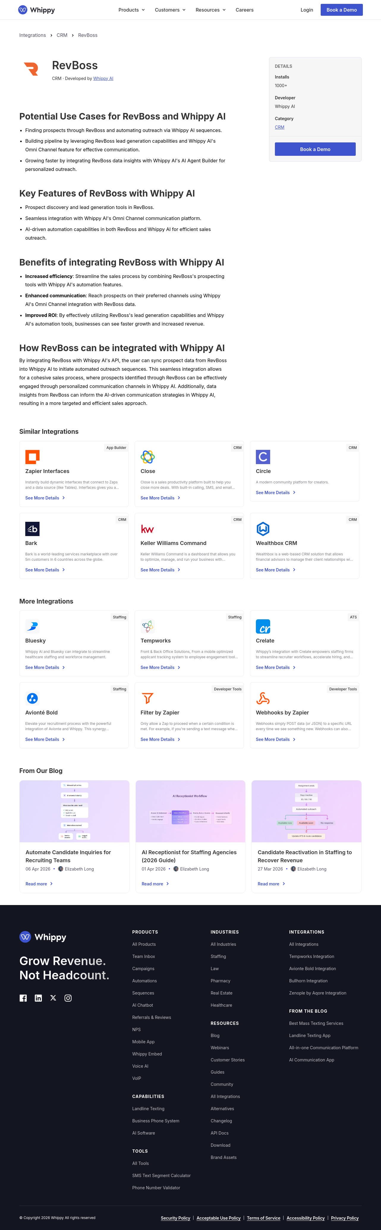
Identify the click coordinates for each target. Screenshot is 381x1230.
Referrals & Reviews (151, 1017)
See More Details (46, 498)
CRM (62, 35)
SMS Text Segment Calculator (161, 1175)
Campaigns (143, 968)
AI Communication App (311, 1059)
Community (222, 1084)
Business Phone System (155, 1120)
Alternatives (222, 1108)
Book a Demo (342, 10)
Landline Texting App (309, 1035)
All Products (144, 944)
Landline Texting (148, 1108)
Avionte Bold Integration (312, 968)
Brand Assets (224, 1157)
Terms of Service (264, 1217)
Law (215, 968)
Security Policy (175, 1217)
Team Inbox (143, 956)
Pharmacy (220, 980)
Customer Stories (228, 1059)
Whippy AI (103, 78)
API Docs (220, 1132)
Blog (215, 1035)
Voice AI (140, 1066)
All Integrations (225, 1096)
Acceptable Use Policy (218, 1217)
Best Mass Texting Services (316, 1023)
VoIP (136, 1078)
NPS (136, 1029)
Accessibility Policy (305, 1217)
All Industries (223, 944)
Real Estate (221, 992)
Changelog (221, 1120)
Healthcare (221, 1005)
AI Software (143, 1132)
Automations (144, 980)
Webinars (220, 1047)
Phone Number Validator (156, 1187)
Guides (217, 1072)
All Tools (140, 1163)
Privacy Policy (345, 1217)
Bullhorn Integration (308, 980)
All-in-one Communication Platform (323, 1047)
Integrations (32, 35)
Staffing (218, 956)
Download (220, 1145)
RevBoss (87, 35)
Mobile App (143, 1041)
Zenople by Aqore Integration (318, 992)
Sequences (143, 992)
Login (307, 10)
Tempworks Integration (311, 956)
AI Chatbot (142, 1005)
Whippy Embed (147, 1053)
